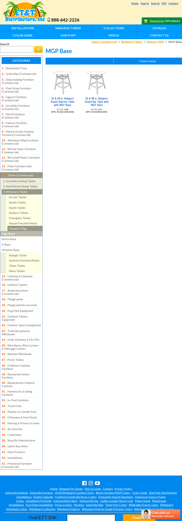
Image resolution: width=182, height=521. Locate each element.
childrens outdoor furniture (16, 357)
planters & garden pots (19, 400)
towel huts (12, 394)
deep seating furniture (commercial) (18, 80)
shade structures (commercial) (15, 286)
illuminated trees (14, 68)
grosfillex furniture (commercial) (16, 105)
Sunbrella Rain (94, 489)
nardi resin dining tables (20, 181)
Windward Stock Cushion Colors (154, 493)
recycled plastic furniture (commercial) (21, 154)
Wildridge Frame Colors (144, 489)
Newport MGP (155, 42)
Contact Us (159, 35)
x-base (6, 239)
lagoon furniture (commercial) (14, 97)
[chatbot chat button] (161, 514)
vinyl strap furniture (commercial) (16, 88)
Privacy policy (63, 489)
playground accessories (19, 298)
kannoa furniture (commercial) (14, 121)
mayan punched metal (23, 218)
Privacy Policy (123, 473)
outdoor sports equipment (21, 317)
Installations (23, 28)
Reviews (79, 489)
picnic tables (13, 350)
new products (13, 437)
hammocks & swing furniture (17, 382)
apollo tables (17, 197)
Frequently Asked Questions (115, 481)
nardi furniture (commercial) (13, 113)
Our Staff (68, 35)
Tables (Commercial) (104, 42)
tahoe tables (17, 260)
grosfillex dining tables (19, 176)
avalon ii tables (18, 207)
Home (135, 3)
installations (12, 443)
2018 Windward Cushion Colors (74, 477)
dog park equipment (17, 304)
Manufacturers (68, 28)
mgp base (8, 228)
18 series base (11, 244)
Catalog (159, 28)
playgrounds (12, 293)
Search (155, 3)
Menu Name (142, 485)
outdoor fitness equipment (15, 310)
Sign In (145, 3)
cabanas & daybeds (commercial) (17, 272)
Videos (113, 35)
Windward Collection (42, 493)
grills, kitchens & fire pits (20, 331)
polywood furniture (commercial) (17, 449)
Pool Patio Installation (39, 489)
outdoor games (14, 279)
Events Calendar (43, 481)
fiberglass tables (20, 213)
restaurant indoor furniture (16, 365)
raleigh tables (18, 250)
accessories (12, 416)
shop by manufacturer (18, 427)
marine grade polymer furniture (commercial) (18, 130)
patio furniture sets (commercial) (17, 163)
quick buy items (15, 432)
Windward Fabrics (68, 493)
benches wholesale (16, 345)
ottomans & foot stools (19, 405)
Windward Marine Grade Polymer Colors (107, 493)
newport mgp (18, 223)
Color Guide (23, 35)
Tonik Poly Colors (116, 489)
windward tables (15, 186)
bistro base (9, 234)
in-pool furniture (15, 389)
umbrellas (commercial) (19, 73)
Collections (114, 28)
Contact (173, 3)
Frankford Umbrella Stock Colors (76, 481)
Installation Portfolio (39, 485)
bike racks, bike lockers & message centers (20, 338)
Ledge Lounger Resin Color (116, 485)
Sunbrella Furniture (41, 477)
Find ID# (139, 502)
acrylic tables (18, 192)
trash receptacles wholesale (16, 324)
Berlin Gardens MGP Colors (113, 477)
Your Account (92, 473)
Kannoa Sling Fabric (65, 485)
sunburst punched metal (24, 255)
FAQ (164, 3)
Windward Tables (132, 42)
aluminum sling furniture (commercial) (20, 138)
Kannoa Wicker (89, 485)
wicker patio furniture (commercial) (19, 146)
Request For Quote (71, 473)
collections (12, 421)
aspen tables (17, 202)
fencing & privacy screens (21, 410)
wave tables (17, 265)
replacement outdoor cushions (18, 373)
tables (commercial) (17, 171)
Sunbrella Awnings (16, 477)
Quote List (156, 20)
